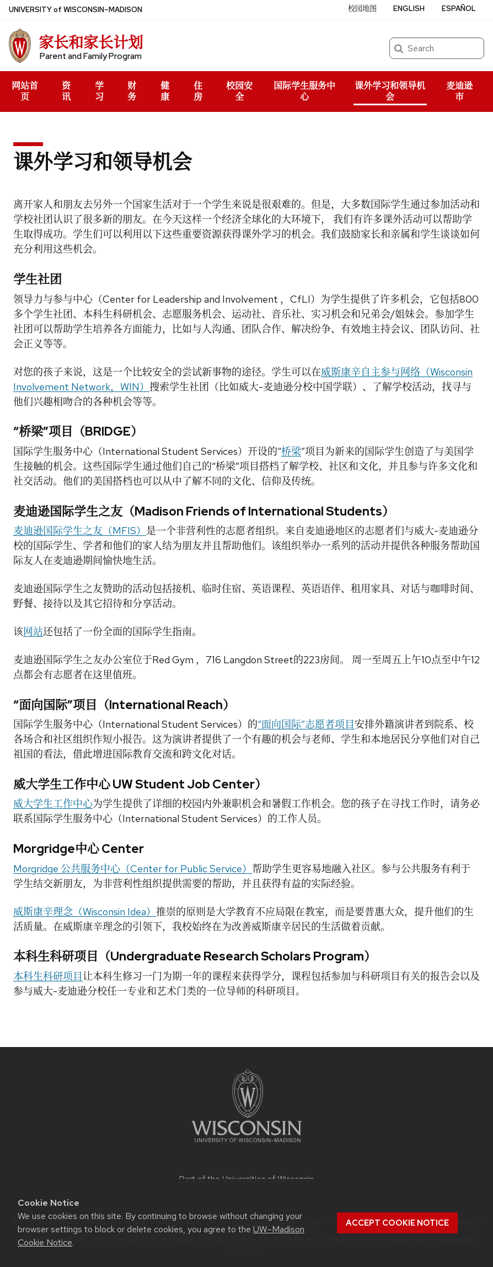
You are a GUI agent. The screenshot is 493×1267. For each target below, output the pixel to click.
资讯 (66, 91)
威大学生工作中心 (53, 803)
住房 (198, 91)
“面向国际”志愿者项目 (306, 724)
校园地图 (362, 8)
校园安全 (239, 91)
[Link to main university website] (246, 1144)
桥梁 (291, 451)
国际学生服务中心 (304, 91)
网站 (33, 631)
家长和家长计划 (91, 42)
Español (459, 8)
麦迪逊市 (459, 91)
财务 (131, 91)
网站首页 (25, 91)
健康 (164, 91)
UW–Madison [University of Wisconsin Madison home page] (75, 9)
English (409, 8)
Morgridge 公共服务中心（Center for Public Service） (132, 868)
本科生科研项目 (48, 976)
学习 (99, 91)
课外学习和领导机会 (390, 91)
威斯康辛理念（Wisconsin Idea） (84, 911)
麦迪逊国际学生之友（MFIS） (79, 530)
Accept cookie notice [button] (397, 1222)
